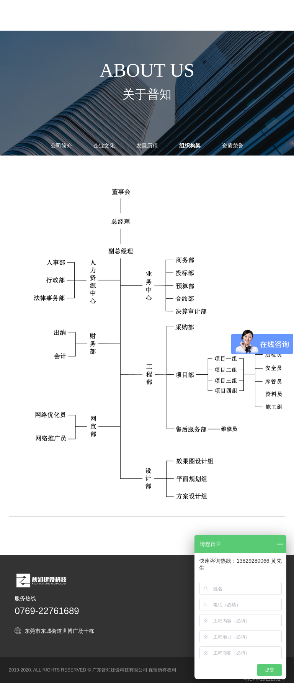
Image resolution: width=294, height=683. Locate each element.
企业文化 (104, 145)
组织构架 (190, 150)
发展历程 (147, 145)
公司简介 (61, 145)
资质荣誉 (232, 145)
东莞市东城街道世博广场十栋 (59, 631)
